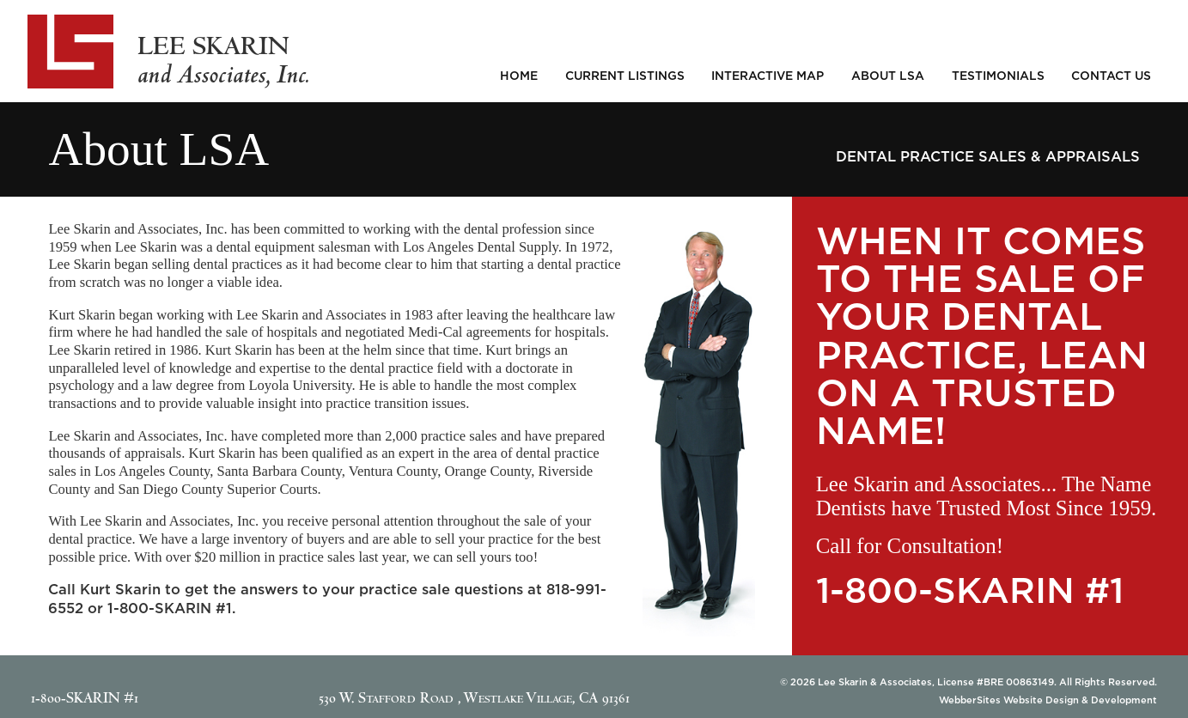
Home (519, 75)
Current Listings (625, 75)
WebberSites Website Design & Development (1048, 700)
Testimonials (998, 75)
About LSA (887, 75)
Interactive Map (767, 75)
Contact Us (1111, 75)
